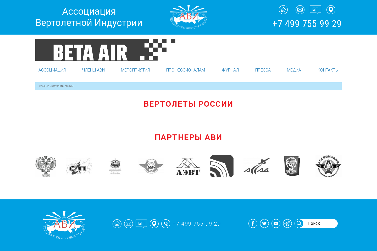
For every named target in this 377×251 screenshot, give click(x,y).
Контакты (328, 70)
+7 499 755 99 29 (307, 23)
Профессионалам (185, 70)
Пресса (263, 70)
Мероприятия (135, 70)
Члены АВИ (93, 70)
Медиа (294, 70)
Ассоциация (52, 70)
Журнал (230, 70)
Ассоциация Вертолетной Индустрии (88, 17)
